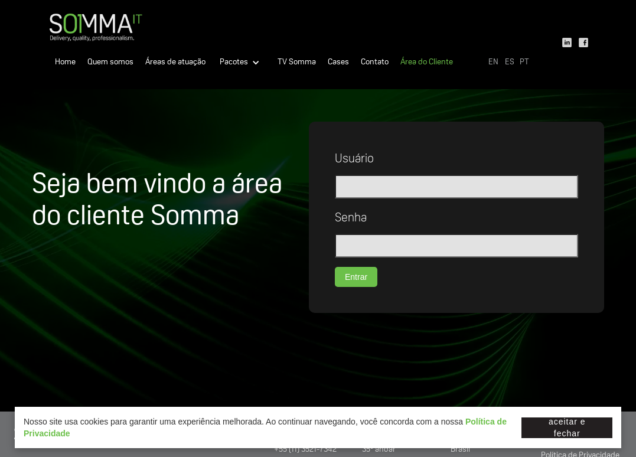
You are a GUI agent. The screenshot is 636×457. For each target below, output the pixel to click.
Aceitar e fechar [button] (567, 427)
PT (524, 62)
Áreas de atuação (175, 62)
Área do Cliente (426, 62)
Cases (338, 62)
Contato (375, 62)
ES (509, 62)
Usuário (354, 160)
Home (65, 62)
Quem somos (110, 62)
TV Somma (297, 62)
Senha (351, 219)
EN (493, 62)
